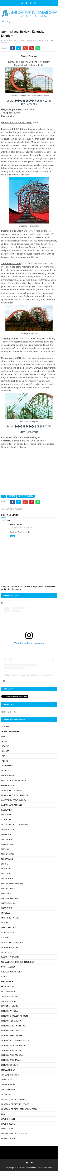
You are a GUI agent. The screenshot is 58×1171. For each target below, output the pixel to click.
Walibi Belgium (8, 1119)
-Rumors (5, 751)
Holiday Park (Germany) (12, 884)
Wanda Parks (7, 1129)
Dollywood (6, 839)
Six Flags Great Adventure (13, 1026)
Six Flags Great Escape (11, 1036)
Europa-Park (7, 859)
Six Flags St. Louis (9, 1065)
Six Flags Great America (12, 1031)
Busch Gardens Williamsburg (14, 795)
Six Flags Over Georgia (12, 1055)
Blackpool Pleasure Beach (13, 781)
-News (3, 741)
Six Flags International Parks (15, 1041)
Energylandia (7, 854)
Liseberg (5, 937)
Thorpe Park (7, 1080)
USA (3, 1114)
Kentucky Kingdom (26, 496)
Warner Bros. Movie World (14, 1134)
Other (4, 977)
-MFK (3, 736)
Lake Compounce (9, 928)
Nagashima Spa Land (10, 957)
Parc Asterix (7, 982)
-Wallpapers (7, 766)
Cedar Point (6, 815)
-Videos (4, 761)
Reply (12, 536)
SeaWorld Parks (8, 1001)
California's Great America (13, 800)
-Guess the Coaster (10, 732)
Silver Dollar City (9, 1006)
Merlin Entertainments (12, 942)
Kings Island (6, 908)
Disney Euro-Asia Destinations (15, 825)
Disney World (7, 830)
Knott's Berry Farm (10, 918)
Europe (4, 864)
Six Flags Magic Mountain (13, 1045)
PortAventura (8, 991)
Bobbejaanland (8, 786)
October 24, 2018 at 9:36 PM (21, 528)
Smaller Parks (8, 1070)
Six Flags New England (11, 1050)
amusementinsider (29, 675)
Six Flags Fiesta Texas (11, 1021)
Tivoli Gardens (8, 1090)
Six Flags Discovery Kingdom (14, 1016)
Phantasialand (8, 987)
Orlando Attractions (11, 972)
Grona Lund (6, 869)
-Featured (5, 727)
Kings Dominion (8, 903)
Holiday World (8, 888)
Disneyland (6, 835)
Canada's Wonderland (11, 805)
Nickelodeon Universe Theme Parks (17, 962)
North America (8, 967)
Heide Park (6, 874)
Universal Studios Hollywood (15, 1104)
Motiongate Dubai (9, 947)
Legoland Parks (8, 933)
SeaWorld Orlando (10, 996)
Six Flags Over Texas (10, 1060)
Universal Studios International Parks (19, 1109)
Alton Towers (7, 776)
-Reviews (11, 496)
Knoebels (5, 913)
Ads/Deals (6, 771)
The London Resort (10, 1075)
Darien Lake (6, 820)
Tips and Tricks (8, 1085)
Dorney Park (7, 844)
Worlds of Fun (8, 1139)
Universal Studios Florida (13, 1099)
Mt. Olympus (6, 952)
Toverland (6, 1095)
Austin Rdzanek (11, 675)
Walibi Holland (8, 1124)
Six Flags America (9, 1011)
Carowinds (6, 810)
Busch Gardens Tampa (11, 790)
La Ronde (5, 923)
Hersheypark (7, 879)
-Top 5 (3, 756)
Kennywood (6, 893)
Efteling (5, 849)
